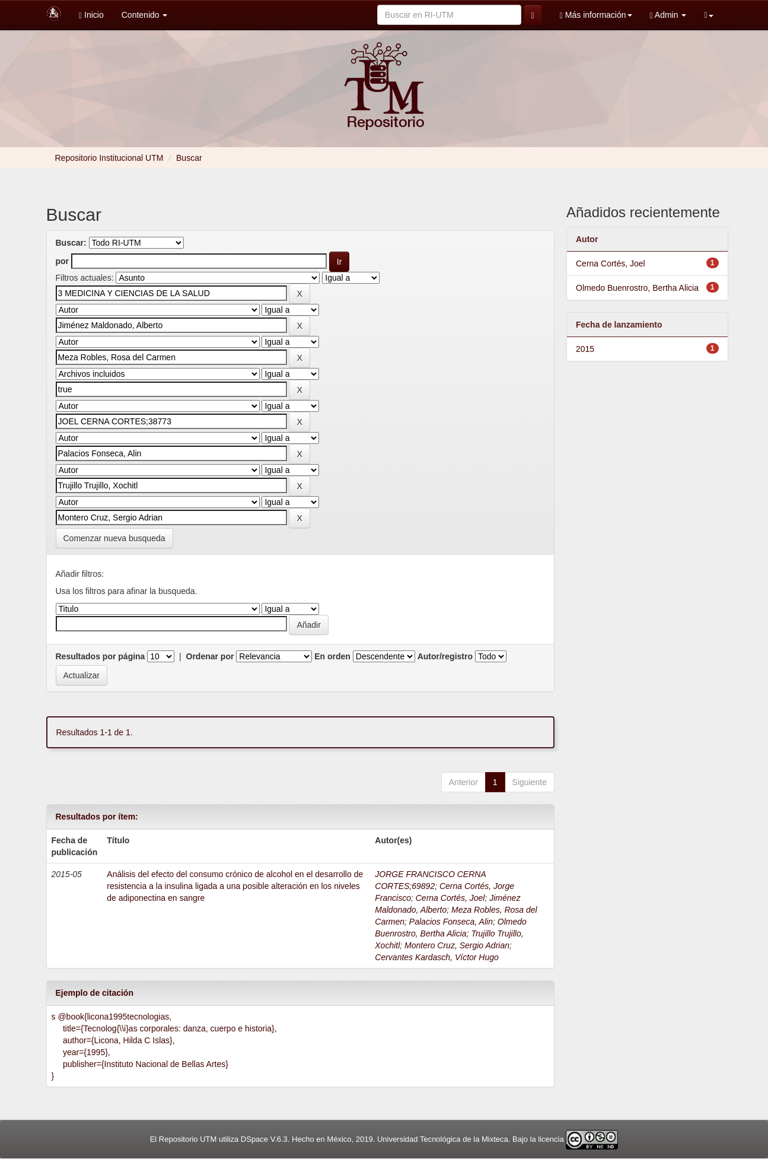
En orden (332, 656)
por (62, 261)
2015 (585, 349)
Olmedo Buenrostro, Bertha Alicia (637, 288)
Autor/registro (445, 656)
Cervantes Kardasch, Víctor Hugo (437, 957)
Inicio (91, 15)
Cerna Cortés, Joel (450, 898)
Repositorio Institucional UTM (109, 158)
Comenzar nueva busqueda (114, 538)
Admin (668, 15)
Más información (596, 15)
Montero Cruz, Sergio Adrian (456, 945)
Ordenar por (210, 656)
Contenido (145, 15)
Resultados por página (100, 656)
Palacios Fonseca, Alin (451, 921)
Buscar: (71, 242)
